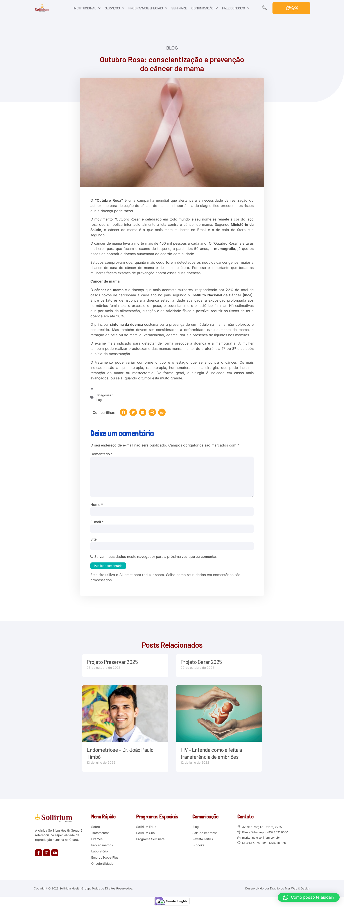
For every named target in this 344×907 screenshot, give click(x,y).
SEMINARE (179, 8)
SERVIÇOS (114, 8)
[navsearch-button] (264, 8)
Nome (96, 505)
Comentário (101, 454)
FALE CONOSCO (235, 8)
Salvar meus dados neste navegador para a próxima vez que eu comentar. (155, 557)
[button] (123, 412)
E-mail (97, 522)
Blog (172, 48)
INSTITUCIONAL (86, 8)
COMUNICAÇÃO (204, 8)
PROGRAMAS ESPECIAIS (147, 8)
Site (93, 539)
